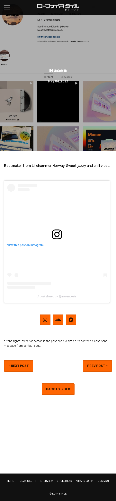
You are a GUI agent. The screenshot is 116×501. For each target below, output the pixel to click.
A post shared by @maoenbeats (56, 296)
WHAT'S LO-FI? (85, 480)
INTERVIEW (46, 480)
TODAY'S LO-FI (27, 480)
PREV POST (96, 366)
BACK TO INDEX (58, 389)
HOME (10, 480)
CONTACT (103, 480)
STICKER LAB (64, 480)
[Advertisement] (58, 434)
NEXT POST (20, 366)
